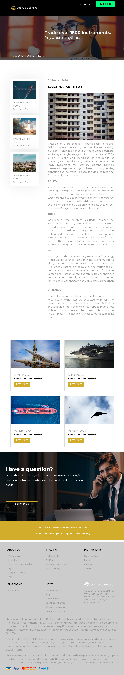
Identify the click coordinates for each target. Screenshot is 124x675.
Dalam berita (52, 599)
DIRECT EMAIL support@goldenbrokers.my (62, 535)
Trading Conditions (56, 565)
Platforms (51, 561)
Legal (10, 569)
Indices (88, 565)
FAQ (9, 577)
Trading (51, 550)
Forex (87, 561)
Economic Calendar (56, 611)
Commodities (91, 556)
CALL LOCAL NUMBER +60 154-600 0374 (62, 529)
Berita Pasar (52, 590)
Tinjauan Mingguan (56, 607)
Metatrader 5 (14, 590)
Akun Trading (53, 569)
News (49, 584)
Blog (48, 595)
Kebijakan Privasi (16, 573)
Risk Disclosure (105, 662)
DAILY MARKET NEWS (22, 105)
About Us (14, 550)
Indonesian (84, 4)
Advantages (13, 561)
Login (105, 4)
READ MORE (23, 384)
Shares (87, 569)
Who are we (13, 556)
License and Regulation (20, 565)
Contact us (23, 505)
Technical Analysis (55, 603)
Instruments (52, 556)
